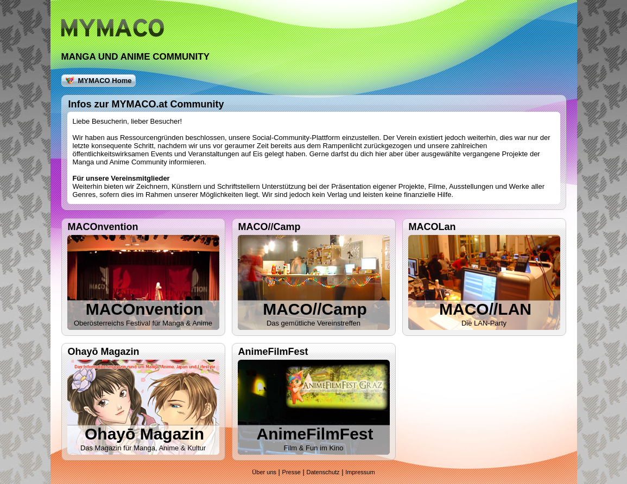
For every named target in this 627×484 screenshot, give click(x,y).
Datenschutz (322, 472)
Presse (291, 472)
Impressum (360, 472)
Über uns (264, 472)
